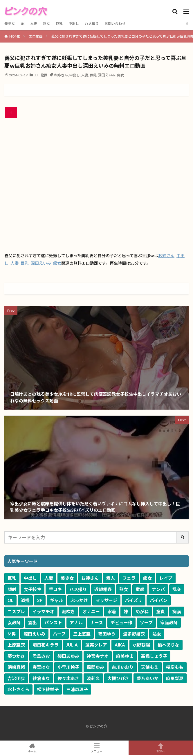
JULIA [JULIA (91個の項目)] (72, 644)
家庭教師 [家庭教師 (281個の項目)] (169, 622)
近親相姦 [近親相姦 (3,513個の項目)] (103, 589)
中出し (73, 23)
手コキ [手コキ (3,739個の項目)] (55, 589)
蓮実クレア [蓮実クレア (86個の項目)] (96, 644)
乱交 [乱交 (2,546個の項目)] (176, 589)
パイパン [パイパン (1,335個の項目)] (158, 600)
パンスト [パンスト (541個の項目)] (53, 622)
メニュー (96, 748)
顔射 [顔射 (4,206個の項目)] (12, 589)
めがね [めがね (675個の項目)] (142, 611)
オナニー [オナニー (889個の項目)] (91, 611)
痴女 (120, 75)
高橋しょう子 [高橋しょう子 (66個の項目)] (154, 656)
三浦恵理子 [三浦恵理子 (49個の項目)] (77, 689)
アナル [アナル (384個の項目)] (76, 622)
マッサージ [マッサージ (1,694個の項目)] (106, 600)
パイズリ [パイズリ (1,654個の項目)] (133, 600)
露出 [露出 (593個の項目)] (32, 622)
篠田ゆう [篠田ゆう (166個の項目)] (107, 633)
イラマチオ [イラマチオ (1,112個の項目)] (43, 611)
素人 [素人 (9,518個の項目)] (110, 578)
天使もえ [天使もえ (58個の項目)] (149, 667)
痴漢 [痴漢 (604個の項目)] (176, 611)
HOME (14, 36)
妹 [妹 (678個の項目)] (126, 611)
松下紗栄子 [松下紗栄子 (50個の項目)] (48, 689)
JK (22, 23)
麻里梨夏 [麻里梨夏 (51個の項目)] (174, 678)
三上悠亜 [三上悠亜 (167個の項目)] (82, 633)
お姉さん (61, 75)
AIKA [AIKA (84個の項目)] (120, 644)
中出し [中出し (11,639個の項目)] (30, 578)
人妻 (33, 23)
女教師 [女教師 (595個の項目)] (14, 622)
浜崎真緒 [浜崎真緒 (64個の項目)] (16, 667)
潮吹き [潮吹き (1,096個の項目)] (68, 611)
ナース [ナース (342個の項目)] (96, 622)
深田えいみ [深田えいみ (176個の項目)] (34, 633)
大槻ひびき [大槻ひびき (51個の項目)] (118, 678)
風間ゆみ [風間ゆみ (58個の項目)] (95, 667)
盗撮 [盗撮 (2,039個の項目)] (25, 600)
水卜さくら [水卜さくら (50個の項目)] (18, 689)
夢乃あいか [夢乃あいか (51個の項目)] (147, 678)
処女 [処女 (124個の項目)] (156, 633)
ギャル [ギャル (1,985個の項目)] (56, 600)
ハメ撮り (92, 23)
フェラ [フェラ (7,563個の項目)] (129, 578)
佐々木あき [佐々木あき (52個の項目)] (68, 678)
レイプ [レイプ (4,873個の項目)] (165, 578)
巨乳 (59, 23)
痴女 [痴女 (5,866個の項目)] (147, 578)
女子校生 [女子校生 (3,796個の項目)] (32, 589)
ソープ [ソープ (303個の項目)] (146, 622)
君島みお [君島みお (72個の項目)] (41, 656)
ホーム (32, 748)
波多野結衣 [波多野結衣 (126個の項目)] (134, 633)
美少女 (9, 23)
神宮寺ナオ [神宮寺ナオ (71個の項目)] (98, 656)
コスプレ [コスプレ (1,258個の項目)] (16, 611)
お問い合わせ (114, 23)
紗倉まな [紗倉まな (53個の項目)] (41, 678)
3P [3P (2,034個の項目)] (39, 600)
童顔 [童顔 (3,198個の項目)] (140, 589)
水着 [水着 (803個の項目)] (111, 611)
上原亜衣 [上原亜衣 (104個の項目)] (16, 644)
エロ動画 (36, 36)
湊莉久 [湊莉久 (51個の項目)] (93, 678)
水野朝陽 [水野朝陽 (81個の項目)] (141, 644)
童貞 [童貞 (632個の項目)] (160, 611)
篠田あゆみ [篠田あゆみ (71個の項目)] (68, 656)
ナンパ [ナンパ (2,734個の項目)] (158, 589)
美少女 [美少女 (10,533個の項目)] (67, 578)
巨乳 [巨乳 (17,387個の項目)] (12, 578)
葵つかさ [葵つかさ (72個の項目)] (16, 656)
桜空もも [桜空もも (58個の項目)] (174, 667)
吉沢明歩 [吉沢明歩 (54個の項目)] (16, 678)
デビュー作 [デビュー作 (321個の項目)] (121, 622)
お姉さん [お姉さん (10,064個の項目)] (90, 578)
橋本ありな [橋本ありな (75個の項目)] (168, 644)
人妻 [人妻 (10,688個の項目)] (48, 578)
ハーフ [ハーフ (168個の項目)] (59, 633)
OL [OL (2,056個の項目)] (10, 600)
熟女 (46, 23)
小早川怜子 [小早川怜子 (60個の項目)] (68, 667)
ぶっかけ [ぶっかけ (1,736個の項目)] (79, 600)
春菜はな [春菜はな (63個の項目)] (41, 667)
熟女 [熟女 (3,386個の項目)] (123, 589)
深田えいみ (107, 75)
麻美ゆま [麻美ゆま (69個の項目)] (125, 656)
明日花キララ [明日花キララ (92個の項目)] (46, 644)
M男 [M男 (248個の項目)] (12, 633)
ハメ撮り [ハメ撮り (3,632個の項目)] (78, 589)
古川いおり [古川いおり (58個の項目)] (123, 667)
